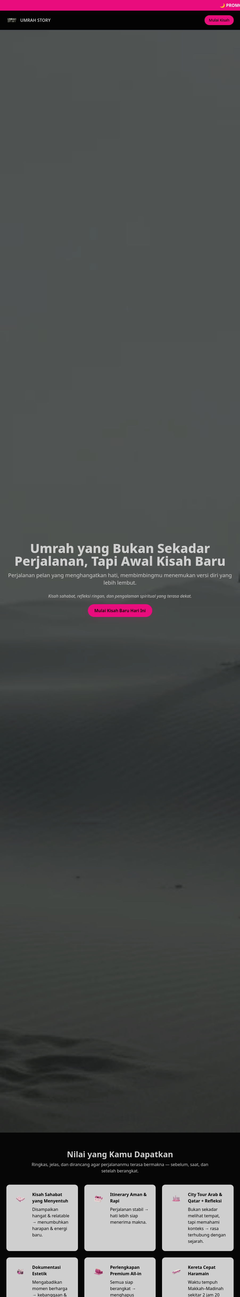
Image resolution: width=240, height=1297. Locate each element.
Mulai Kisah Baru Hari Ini (120, 611)
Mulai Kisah (219, 20)
